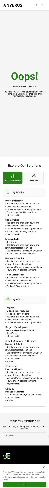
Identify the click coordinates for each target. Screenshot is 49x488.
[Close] (44, 467)
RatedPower (12, 242)
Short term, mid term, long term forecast (25, 394)
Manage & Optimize (14, 344)
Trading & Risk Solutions (18, 286)
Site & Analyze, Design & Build (19, 330)
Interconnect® (13, 215)
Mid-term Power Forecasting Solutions (24, 209)
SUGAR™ (11, 361)
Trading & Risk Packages (17, 311)
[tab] (12, 178)
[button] (42, 5)
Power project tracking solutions (21, 212)
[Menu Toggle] (36, 5)
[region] (24, 476)
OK (24, 485)
